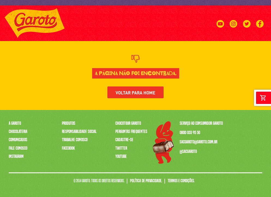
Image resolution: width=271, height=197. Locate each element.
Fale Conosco (18, 148)
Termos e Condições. (181, 181)
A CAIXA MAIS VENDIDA (121, 37)
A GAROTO (73, 37)
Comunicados (18, 139)
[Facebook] (260, 30)
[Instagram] (233, 30)
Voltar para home (135, 92)
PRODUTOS (92, 37)
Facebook (68, 148)
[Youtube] (220, 30)
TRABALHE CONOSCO (189, 37)
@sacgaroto (188, 151)
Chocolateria (18, 131)
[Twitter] (246, 30)
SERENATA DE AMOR (156, 37)
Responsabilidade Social (79, 131)
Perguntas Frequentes (131, 131)
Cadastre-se (124, 139)
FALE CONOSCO (253, 37)
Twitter (121, 148)
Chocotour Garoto (128, 123)
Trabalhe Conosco (75, 139)
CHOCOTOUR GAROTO (223, 37)
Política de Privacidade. (146, 181)
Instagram (16, 156)
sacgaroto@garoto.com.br (198, 141)
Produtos (68, 123)
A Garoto (15, 123)
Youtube (121, 156)
